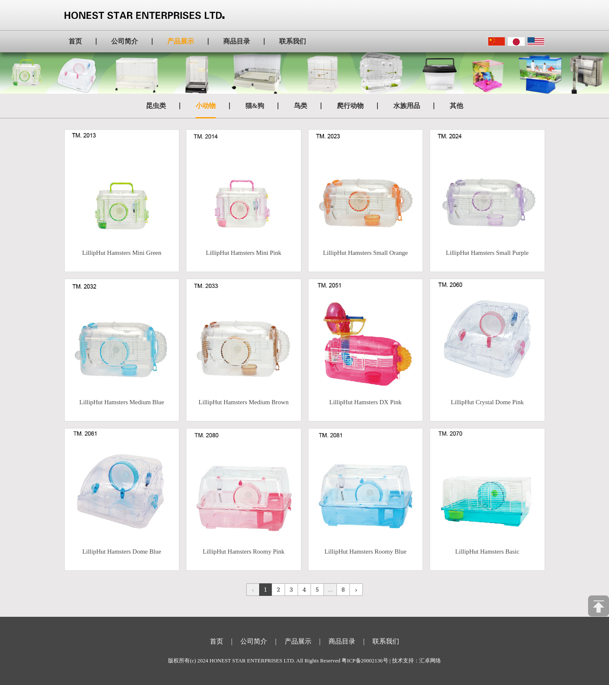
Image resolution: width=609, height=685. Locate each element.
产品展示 (180, 41)
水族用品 (406, 105)
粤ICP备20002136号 (364, 660)
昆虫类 (156, 105)
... (330, 589)
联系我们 (292, 41)
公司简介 (124, 41)
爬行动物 (350, 105)
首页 (75, 41)
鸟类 (300, 105)
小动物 (206, 105)
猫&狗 (254, 105)
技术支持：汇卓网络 (416, 660)
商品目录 (236, 41)
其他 (456, 105)
